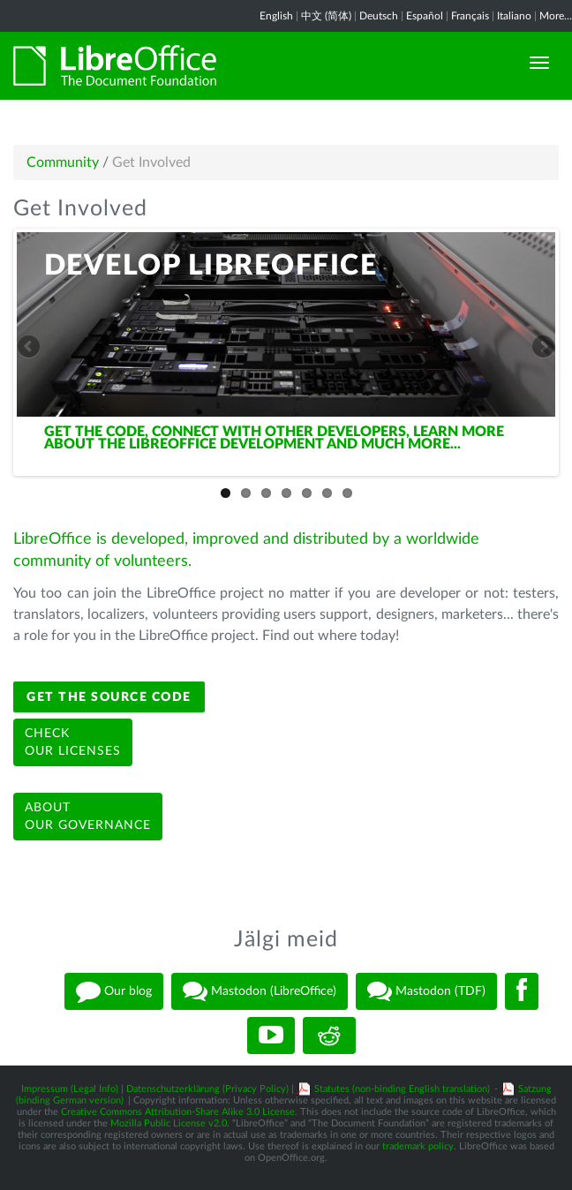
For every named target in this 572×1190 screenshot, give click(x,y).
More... (555, 16)
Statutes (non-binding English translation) (402, 1089)
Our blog (114, 991)
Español (424, 16)
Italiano (514, 16)
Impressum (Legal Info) (69, 1089)
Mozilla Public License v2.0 (168, 1123)
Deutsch (378, 16)
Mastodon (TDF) (426, 991)
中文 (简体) (326, 16)
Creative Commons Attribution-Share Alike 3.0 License (178, 1112)
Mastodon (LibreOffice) (259, 991)
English (276, 16)
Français (470, 16)
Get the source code (109, 697)
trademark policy (418, 1146)
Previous (30, 348)
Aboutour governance (88, 817)
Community (62, 162)
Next (542, 348)
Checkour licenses (73, 742)
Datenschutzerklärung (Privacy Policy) (207, 1089)
